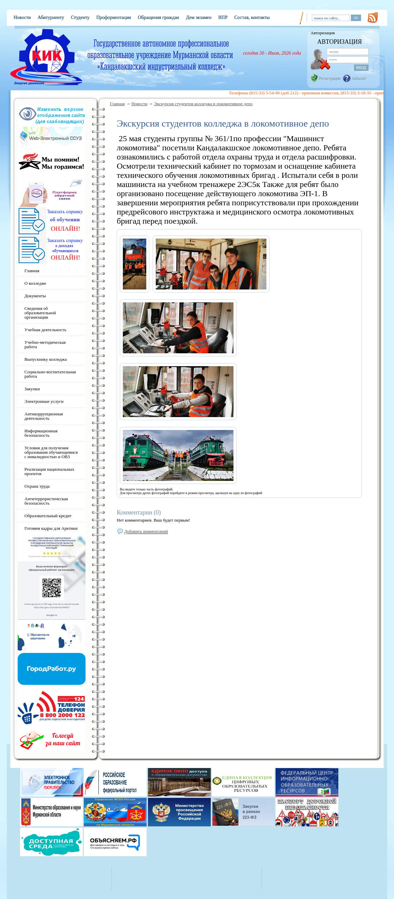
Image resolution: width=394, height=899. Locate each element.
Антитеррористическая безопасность (46, 501)
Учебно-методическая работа (44, 344)
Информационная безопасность (41, 433)
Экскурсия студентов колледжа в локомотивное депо (203, 103)
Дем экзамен (198, 17)
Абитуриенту (51, 17)
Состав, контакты (251, 17)
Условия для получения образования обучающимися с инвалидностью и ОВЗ (51, 452)
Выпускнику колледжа (45, 359)
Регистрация (330, 78)
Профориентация (113, 17)
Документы (35, 295)
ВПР (222, 17)
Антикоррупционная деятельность (43, 416)
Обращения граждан (158, 17)
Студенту (80, 17)
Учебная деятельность (45, 329)
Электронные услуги (43, 401)
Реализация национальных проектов (49, 471)
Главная (117, 103)
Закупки (32, 388)
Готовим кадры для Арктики (51, 528)
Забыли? (359, 78)
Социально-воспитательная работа (50, 374)
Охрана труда (37, 486)
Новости (22, 17)
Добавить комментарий (146, 531)
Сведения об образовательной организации (40, 313)
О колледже (35, 283)
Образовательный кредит (48, 515)
